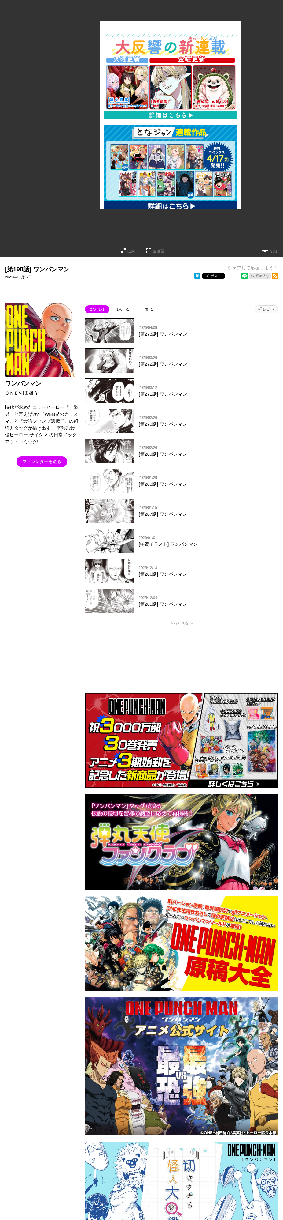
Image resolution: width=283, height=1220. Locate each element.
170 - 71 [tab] (123, 309)
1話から (269, 309)
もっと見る (179, 623)
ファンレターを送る (42, 461)
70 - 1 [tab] (148, 309)
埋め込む (262, 276)
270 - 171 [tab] (97, 309)
